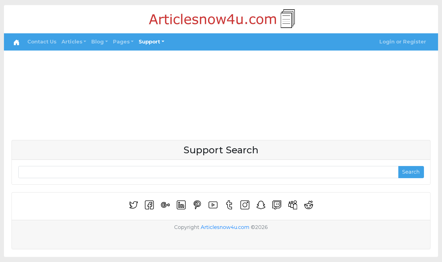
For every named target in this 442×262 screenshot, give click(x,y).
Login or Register (402, 42)
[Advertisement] (221, 92)
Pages (121, 42)
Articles (71, 42)
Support (149, 42)
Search (411, 172)
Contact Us (41, 42)
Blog (97, 42)
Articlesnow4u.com (225, 227)
